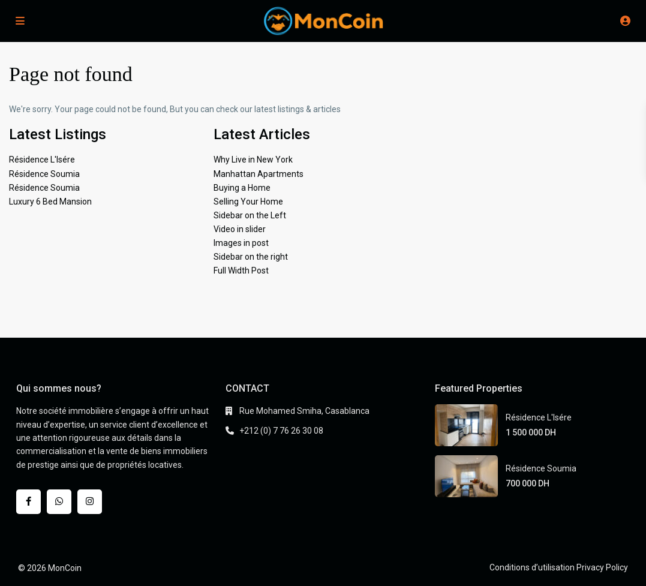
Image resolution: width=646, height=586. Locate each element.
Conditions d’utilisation (532, 567)
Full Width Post (241, 270)
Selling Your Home (248, 201)
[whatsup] (59, 501)
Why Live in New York (253, 159)
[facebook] (28, 501)
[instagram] (89, 501)
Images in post (241, 243)
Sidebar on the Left (250, 215)
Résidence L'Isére (42, 159)
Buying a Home (242, 188)
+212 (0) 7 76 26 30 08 (281, 430)
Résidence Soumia (44, 174)
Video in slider (240, 229)
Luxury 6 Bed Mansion (50, 201)
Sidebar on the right (251, 257)
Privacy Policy (602, 567)
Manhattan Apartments (259, 174)
